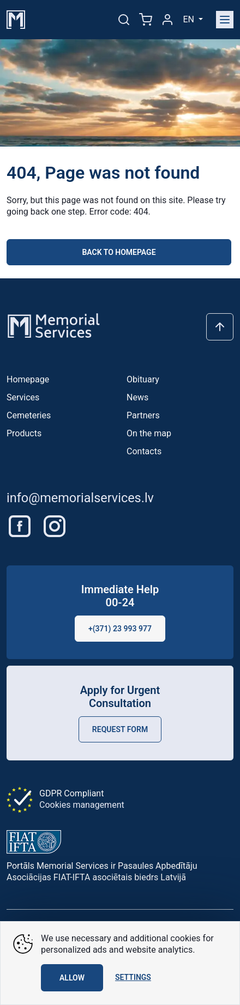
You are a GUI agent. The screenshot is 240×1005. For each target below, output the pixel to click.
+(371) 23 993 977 (120, 628)
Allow (72, 977)
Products (24, 433)
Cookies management (81, 805)
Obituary (143, 379)
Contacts (144, 451)
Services (23, 397)
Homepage (28, 379)
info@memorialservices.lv (80, 497)
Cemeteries (29, 415)
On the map (149, 433)
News (137, 397)
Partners (143, 415)
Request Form (120, 729)
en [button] (189, 19)
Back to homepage (118, 252)
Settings (133, 977)
